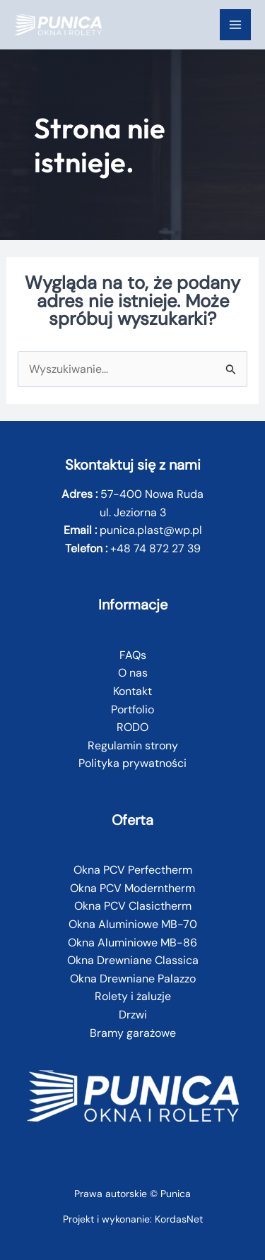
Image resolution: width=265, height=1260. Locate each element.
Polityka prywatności (132, 763)
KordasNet (179, 1219)
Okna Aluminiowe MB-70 (133, 924)
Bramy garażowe (133, 1033)
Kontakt (132, 691)
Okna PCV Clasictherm (133, 905)
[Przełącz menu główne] (235, 24)
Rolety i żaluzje (133, 996)
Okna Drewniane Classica (133, 960)
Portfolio (132, 709)
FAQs (132, 655)
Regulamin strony (133, 745)
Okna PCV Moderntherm (132, 888)
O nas (133, 672)
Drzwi (133, 1014)
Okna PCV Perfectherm (132, 869)
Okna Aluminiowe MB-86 (132, 942)
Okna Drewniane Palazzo (133, 978)
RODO (132, 727)
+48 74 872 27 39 (155, 548)
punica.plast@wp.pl (151, 530)
